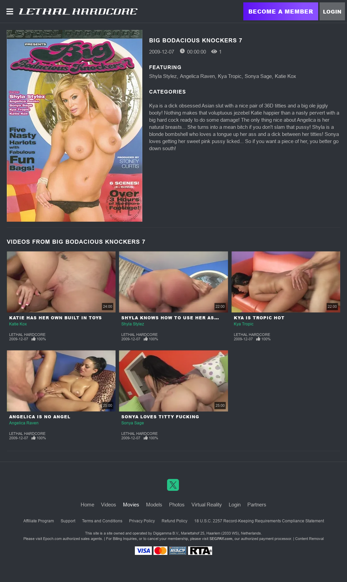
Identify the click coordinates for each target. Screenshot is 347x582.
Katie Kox (285, 76)
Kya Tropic (230, 76)
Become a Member (280, 11)
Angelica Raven (197, 76)
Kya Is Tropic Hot (259, 318)
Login (332, 11)
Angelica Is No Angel (39, 417)
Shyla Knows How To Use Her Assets (174, 318)
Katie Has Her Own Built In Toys (55, 318)
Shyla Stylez (163, 76)
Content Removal (309, 539)
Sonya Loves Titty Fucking (160, 417)
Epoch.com (52, 539)
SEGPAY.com (220, 539)
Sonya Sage (258, 76)
